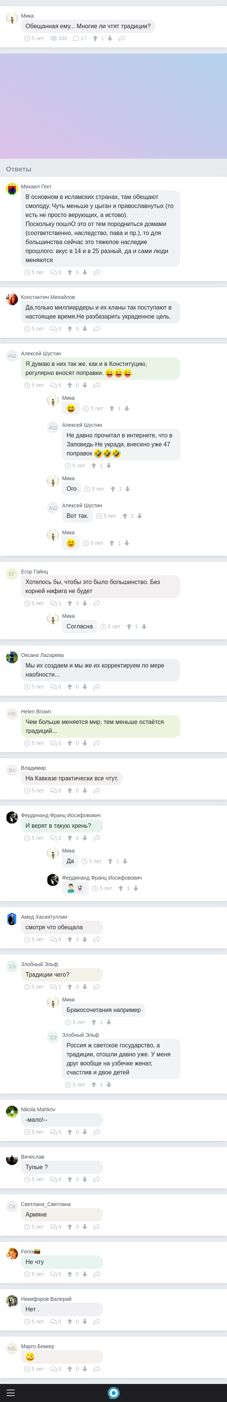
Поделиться (122, 37)
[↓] (109, 38)
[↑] (96, 38)
